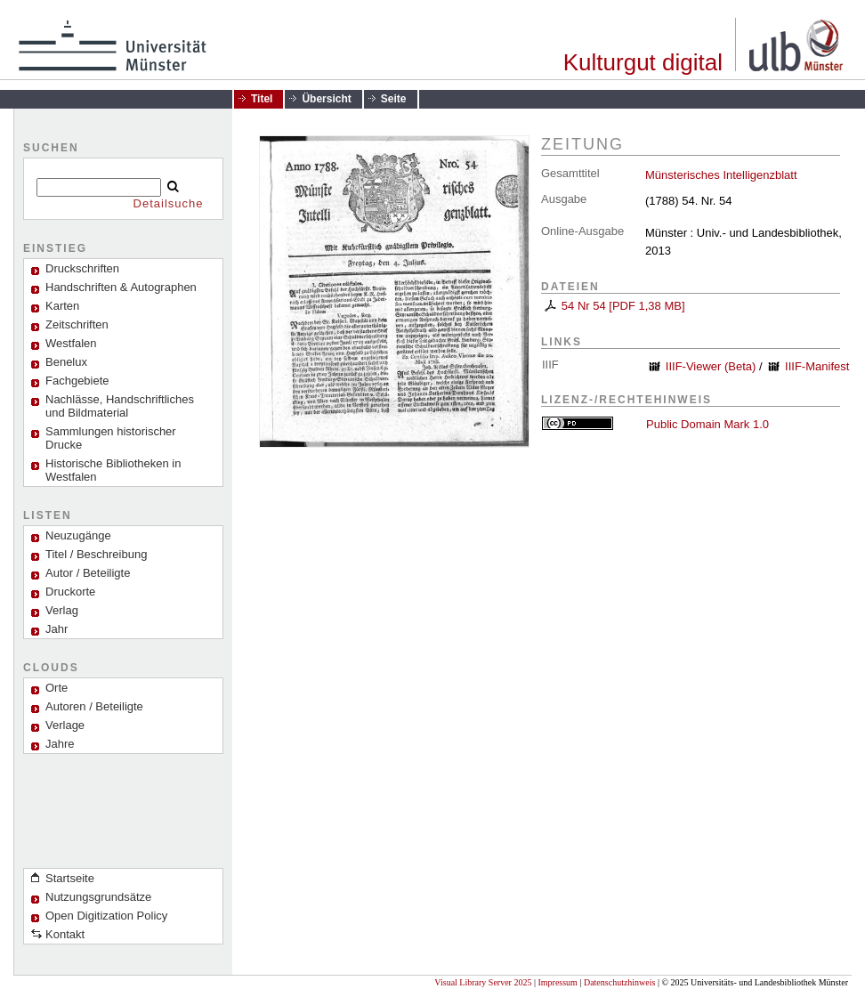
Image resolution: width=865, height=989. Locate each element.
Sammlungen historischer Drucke (110, 438)
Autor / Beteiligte (87, 573)
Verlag (61, 610)
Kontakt (65, 934)
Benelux (66, 362)
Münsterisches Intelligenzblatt (721, 175)
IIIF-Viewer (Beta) (711, 366)
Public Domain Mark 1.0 (707, 424)
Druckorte (70, 591)
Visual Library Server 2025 (482, 982)
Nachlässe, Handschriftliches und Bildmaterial (119, 406)
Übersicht (326, 99)
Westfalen (71, 343)
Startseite (69, 878)
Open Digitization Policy (106, 915)
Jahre (60, 743)
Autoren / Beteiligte (94, 706)
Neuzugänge (78, 535)
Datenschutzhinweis (620, 982)
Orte (56, 687)
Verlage (65, 725)
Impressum (557, 982)
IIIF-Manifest (817, 366)
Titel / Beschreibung (96, 554)
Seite (394, 99)
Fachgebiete (77, 380)
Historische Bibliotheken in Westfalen (113, 470)
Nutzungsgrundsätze (98, 897)
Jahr (56, 629)
